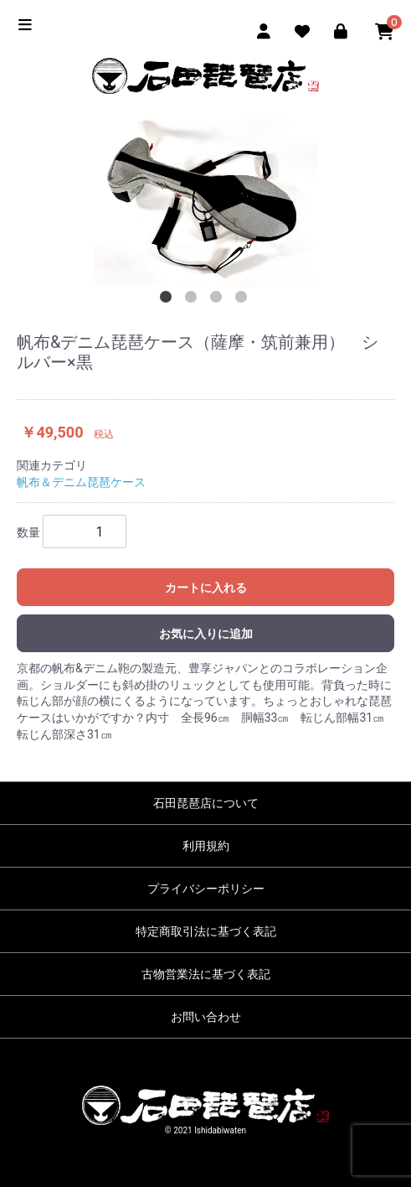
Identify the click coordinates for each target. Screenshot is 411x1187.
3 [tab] (218, 299)
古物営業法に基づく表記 (205, 974)
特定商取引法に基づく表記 (206, 931)
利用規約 (205, 846)
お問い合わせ (206, 1017)
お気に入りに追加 (206, 633)
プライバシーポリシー (206, 888)
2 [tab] (193, 299)
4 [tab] (243, 299)
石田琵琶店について (206, 803)
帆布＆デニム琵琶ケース (81, 482)
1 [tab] (168, 299)
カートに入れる (206, 587)
